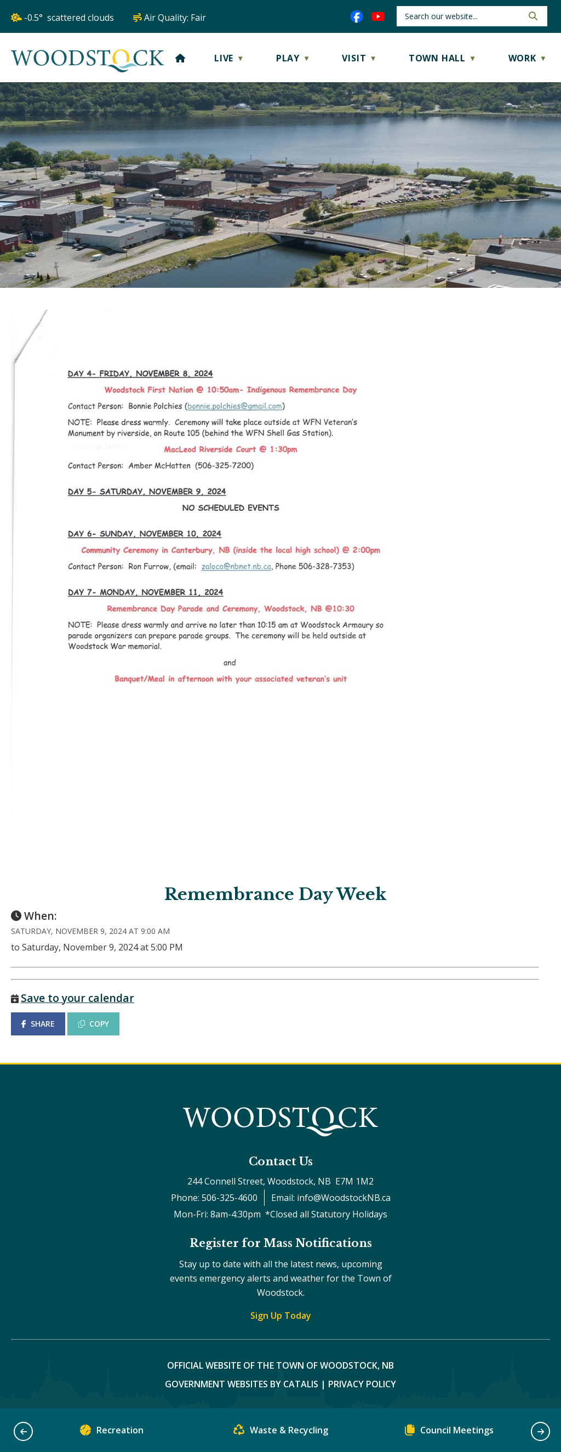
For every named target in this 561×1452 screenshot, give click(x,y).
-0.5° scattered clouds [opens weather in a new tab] (69, 18)
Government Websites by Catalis (241, 1384)
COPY (93, 1023)
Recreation (112, 1432)
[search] (463, 16)
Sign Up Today (280, 1315)
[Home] (180, 58)
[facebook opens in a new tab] (356, 16)
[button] (531, 15)
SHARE (38, 1023)
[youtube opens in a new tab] (378, 16)
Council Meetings (449, 1432)
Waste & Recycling (280, 1432)
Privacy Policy (362, 1384)
